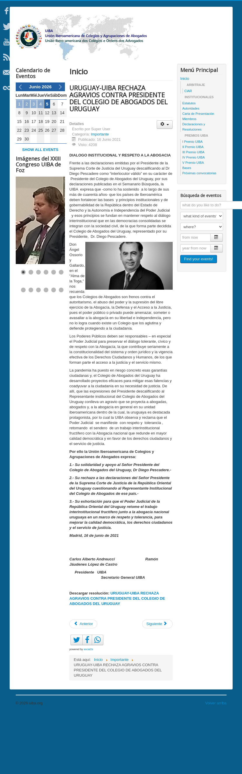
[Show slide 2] (31, 332)
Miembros (189, 178)
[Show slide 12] (61, 349)
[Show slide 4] (46, 332)
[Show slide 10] (46, 349)
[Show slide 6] (61, 332)
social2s (88, 709)
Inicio (184, 138)
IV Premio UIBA (193, 217)
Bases (186, 227)
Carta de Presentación (198, 173)
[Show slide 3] (38, 332)
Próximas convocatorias (199, 233)
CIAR (188, 150)
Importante (100, 194)
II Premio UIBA (193, 206)
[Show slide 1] (23, 332)
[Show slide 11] (53, 349)
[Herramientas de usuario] (165, 184)
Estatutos (189, 163)
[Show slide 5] (53, 332)
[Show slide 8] (31, 349)
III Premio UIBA (193, 212)
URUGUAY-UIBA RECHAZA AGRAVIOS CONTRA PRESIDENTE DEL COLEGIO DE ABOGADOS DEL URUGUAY (117, 658)
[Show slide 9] (38, 349)
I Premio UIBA (192, 201)
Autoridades (190, 168)
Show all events (40, 209)
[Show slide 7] (23, 349)
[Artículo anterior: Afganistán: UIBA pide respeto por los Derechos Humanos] (83, 683)
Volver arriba (216, 763)
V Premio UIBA (193, 222)
